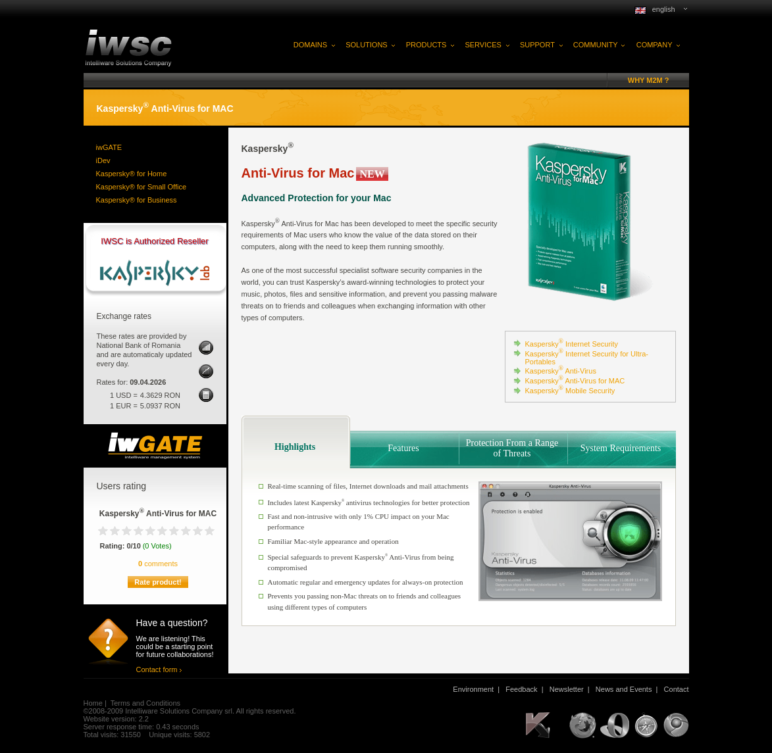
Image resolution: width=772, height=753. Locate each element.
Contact (676, 689)
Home (93, 703)
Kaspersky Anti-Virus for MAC (575, 381)
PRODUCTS (426, 45)
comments (158, 564)
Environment (473, 689)
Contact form (157, 669)
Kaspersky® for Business (136, 200)
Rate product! (158, 582)
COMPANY (654, 45)
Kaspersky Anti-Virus (560, 371)
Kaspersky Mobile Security (570, 391)
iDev (103, 160)
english (663, 9)
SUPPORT (537, 45)
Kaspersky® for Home (131, 174)
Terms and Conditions (145, 703)
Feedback (521, 689)
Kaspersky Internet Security (572, 344)
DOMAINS (310, 45)
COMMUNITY (595, 45)
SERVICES (483, 45)
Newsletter (567, 689)
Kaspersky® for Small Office (141, 187)
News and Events (624, 689)
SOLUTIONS (367, 45)
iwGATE (109, 147)
